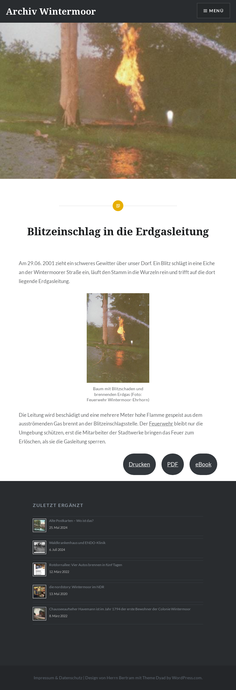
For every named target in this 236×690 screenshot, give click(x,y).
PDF (172, 464)
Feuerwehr (161, 423)
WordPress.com (187, 677)
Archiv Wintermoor (51, 11)
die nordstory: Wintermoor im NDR (76, 587)
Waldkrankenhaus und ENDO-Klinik (77, 542)
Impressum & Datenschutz (58, 677)
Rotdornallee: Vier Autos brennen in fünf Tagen (85, 565)
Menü (216, 10)
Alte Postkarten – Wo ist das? (71, 520)
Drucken (139, 464)
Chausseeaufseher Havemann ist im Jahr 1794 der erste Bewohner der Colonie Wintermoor (120, 609)
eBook (203, 464)
